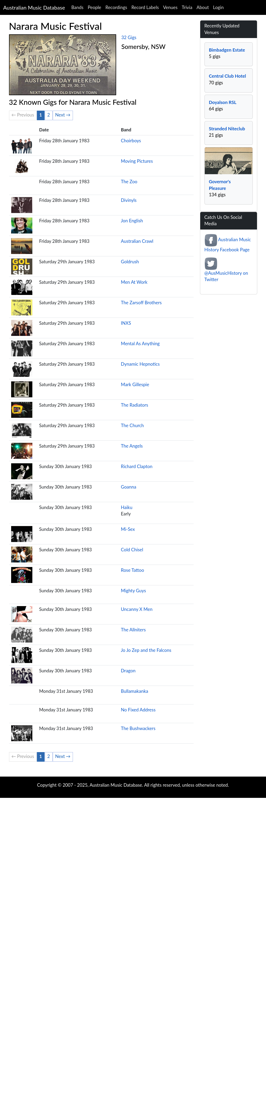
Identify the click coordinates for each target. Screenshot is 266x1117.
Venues (170, 7)
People (94, 7)
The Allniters (133, 629)
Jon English (132, 220)
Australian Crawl (137, 241)
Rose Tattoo (132, 570)
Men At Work (134, 282)
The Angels (132, 446)
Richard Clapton (136, 466)
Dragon (128, 670)
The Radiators (134, 405)
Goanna (128, 487)
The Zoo (129, 181)
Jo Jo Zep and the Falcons (146, 650)
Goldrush (130, 261)
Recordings (116, 7)
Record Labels (145, 7)
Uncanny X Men (136, 609)
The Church (132, 425)
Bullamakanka (134, 691)
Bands (77, 7)
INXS (126, 323)
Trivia (187, 7)
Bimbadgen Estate (227, 50)
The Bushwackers (138, 728)
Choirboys (131, 140)
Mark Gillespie (135, 384)
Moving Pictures (137, 161)
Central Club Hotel (227, 76)
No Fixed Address (138, 709)
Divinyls (129, 200)
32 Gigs (129, 37)
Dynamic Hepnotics (140, 364)
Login (218, 7)
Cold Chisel (132, 549)
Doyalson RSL (223, 102)
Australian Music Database (34, 7)
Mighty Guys (133, 590)
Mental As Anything (140, 343)
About (203, 7)
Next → (63, 115)
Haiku (126, 507)
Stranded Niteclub (227, 128)
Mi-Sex (128, 529)
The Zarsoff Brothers (141, 302)
